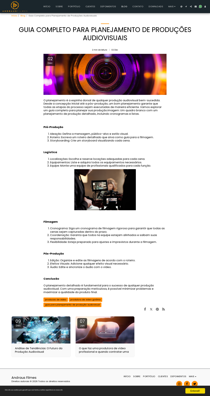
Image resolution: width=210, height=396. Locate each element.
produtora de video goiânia (85, 299)
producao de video (55, 299)
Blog (23, 15)
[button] (186, 6)
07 (82, 322)
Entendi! (195, 391)
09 (18, 322)
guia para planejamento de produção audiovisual (72, 304)
